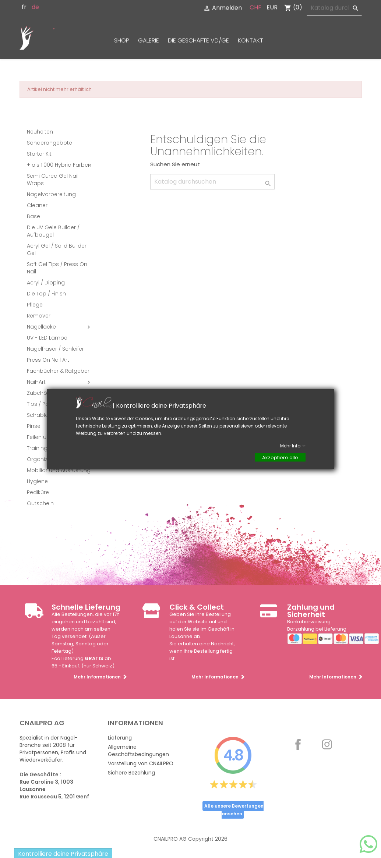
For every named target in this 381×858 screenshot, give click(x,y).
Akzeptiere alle (280, 457)
